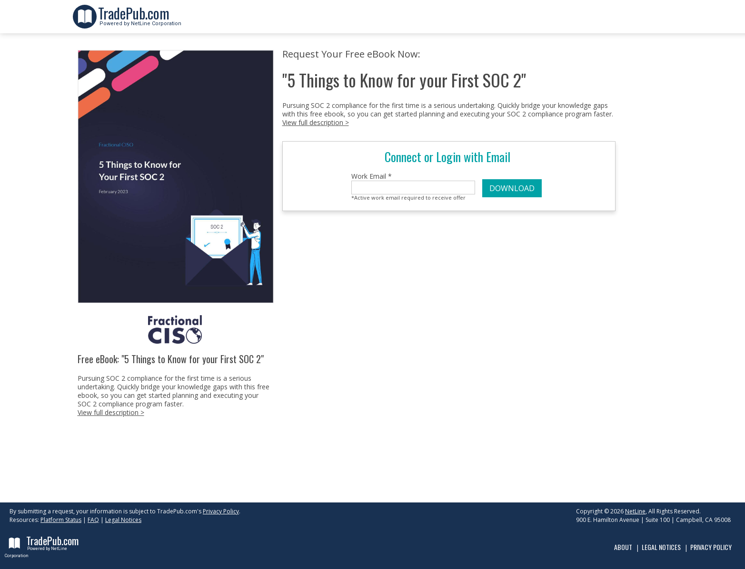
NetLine (635, 511)
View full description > (111, 412)
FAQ (93, 520)
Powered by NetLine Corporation (139, 21)
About (623, 547)
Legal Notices (123, 520)
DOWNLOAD (512, 188)
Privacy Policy (221, 511)
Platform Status (60, 520)
